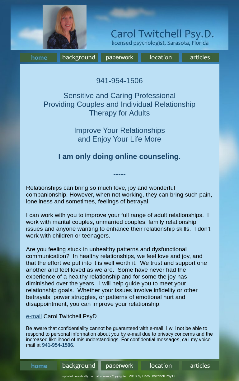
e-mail (34, 316)
